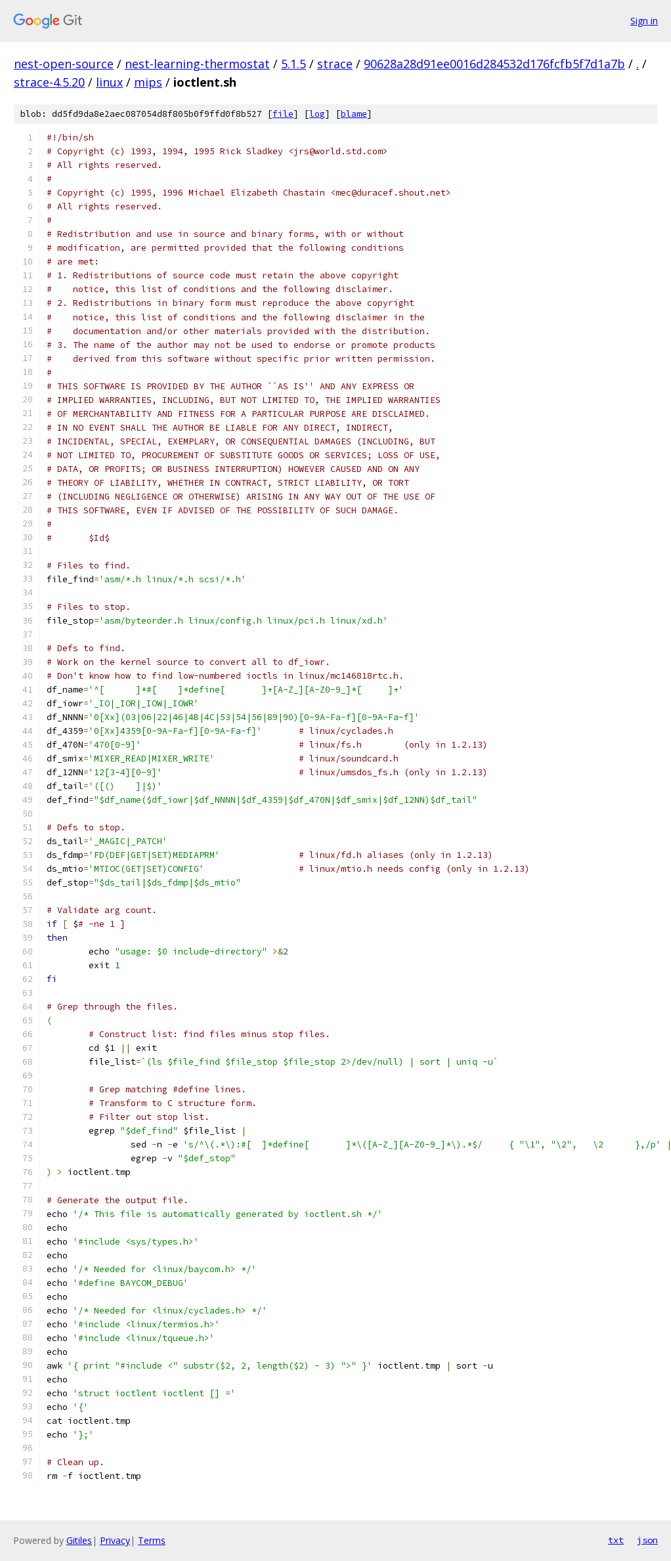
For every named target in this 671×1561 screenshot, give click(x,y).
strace (335, 64)
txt (616, 1540)
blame (354, 113)
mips (148, 82)
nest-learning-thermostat (197, 64)
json (647, 1540)
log (317, 113)
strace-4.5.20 (49, 82)
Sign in (644, 20)
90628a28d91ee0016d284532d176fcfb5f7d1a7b (494, 64)
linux (109, 82)
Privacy (115, 1540)
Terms (151, 1540)
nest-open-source (64, 64)
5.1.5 (293, 64)
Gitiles (79, 1540)
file (282, 113)
